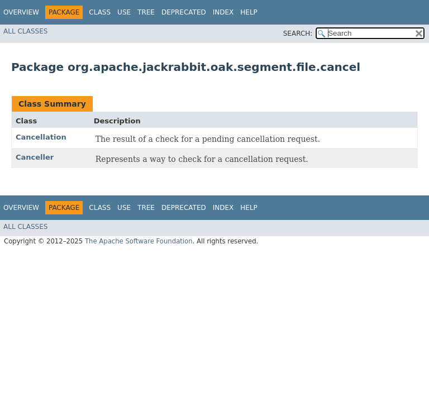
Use (124, 12)
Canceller (35, 157)
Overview (21, 12)
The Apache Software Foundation (139, 241)
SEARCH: (298, 33)
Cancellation (41, 137)
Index (223, 12)
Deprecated (183, 12)
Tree (146, 12)
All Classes (25, 31)
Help (249, 12)
